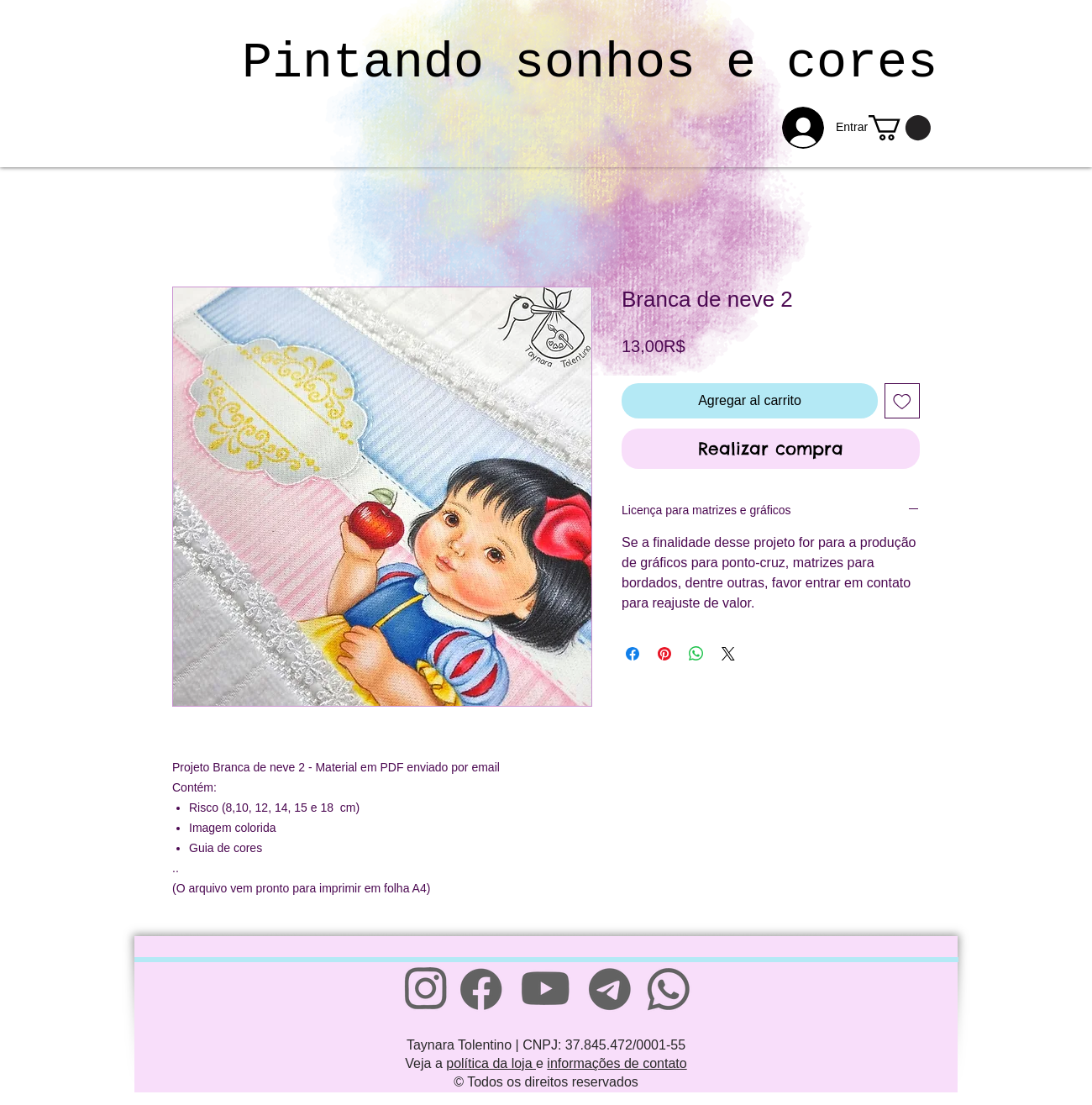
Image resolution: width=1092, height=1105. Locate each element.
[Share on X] (728, 654)
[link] (900, 127)
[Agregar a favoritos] (902, 400)
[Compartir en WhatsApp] (696, 654)
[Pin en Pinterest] (664, 654)
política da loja (491, 1063)
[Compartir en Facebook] (632, 654)
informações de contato (616, 1063)
